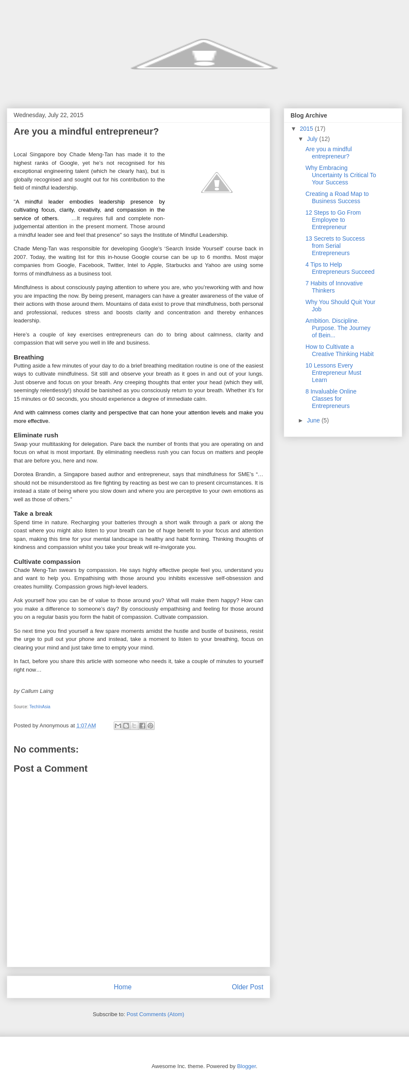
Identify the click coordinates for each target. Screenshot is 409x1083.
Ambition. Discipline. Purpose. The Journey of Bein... (338, 328)
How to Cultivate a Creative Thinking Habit (339, 350)
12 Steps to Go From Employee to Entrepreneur (333, 219)
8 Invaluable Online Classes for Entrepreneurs (331, 398)
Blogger (246, 1066)
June (314, 420)
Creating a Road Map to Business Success (337, 197)
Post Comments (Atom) (155, 1014)
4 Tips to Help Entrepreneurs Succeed (339, 268)
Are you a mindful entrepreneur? (328, 153)
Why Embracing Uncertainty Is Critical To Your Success (340, 175)
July (313, 138)
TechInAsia (39, 706)
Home (123, 987)
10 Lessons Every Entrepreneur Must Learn (333, 372)
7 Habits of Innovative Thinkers (334, 287)
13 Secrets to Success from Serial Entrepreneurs (335, 245)
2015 (307, 128)
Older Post (247, 987)
